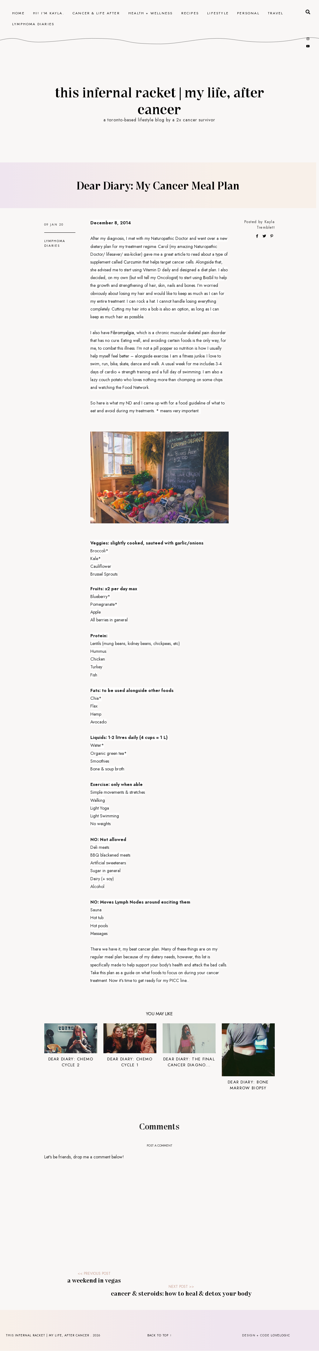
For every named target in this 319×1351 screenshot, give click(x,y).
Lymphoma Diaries (33, 23)
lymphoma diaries (54, 243)
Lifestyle (218, 13)
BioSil (208, 277)
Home (18, 13)
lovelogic (280, 1335)
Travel (275, 13)
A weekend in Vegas (94, 1280)
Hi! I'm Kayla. (48, 13)
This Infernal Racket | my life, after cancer (159, 100)
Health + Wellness (150, 13)
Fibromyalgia (122, 333)
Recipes (190, 13)
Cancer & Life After (96, 13)
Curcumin (132, 262)
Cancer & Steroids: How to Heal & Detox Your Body (181, 1293)
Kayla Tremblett (266, 224)
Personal (248, 13)
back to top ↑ (159, 1335)
